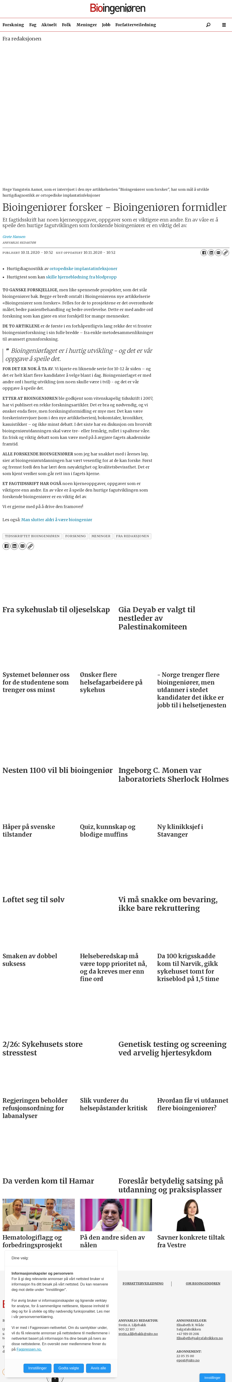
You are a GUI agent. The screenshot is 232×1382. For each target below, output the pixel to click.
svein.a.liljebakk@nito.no (138, 1334)
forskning (75, 536)
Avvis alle (98, 1368)
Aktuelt (49, 24)
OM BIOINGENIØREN (203, 1283)
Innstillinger (212, 1378)
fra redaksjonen (132, 536)
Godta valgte (68, 1368)
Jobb (106, 24)
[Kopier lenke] (225, 252)
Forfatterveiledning (135, 24)
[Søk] (208, 25)
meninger (101, 536)
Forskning (13, 24)
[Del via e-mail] (218, 252)
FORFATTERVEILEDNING (143, 1283)
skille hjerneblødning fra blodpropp (81, 277)
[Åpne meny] (224, 25)
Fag (32, 24)
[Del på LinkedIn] (211, 252)
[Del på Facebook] (204, 252)
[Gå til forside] (118, 9)
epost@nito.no (188, 1360)
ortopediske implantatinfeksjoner (83, 268)
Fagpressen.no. (29, 1349)
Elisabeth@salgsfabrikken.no (199, 1338)
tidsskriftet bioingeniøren (32, 536)
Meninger (86, 24)
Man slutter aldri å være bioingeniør (56, 519)
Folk (66, 24)
